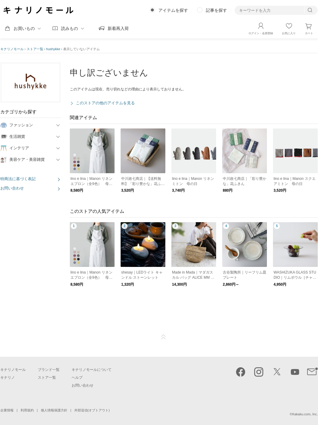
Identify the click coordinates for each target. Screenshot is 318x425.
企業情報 (7, 410)
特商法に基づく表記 (18, 179)
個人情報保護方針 (54, 410)
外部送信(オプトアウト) (92, 410)
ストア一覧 (35, 49)
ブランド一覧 (49, 370)
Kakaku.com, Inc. (305, 414)
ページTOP (163, 337)
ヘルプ (77, 377)
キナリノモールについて (92, 370)
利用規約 (27, 410)
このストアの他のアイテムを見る (105, 103)
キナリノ (7, 377)
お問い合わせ (12, 188)
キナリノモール (12, 49)
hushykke (53, 49)
